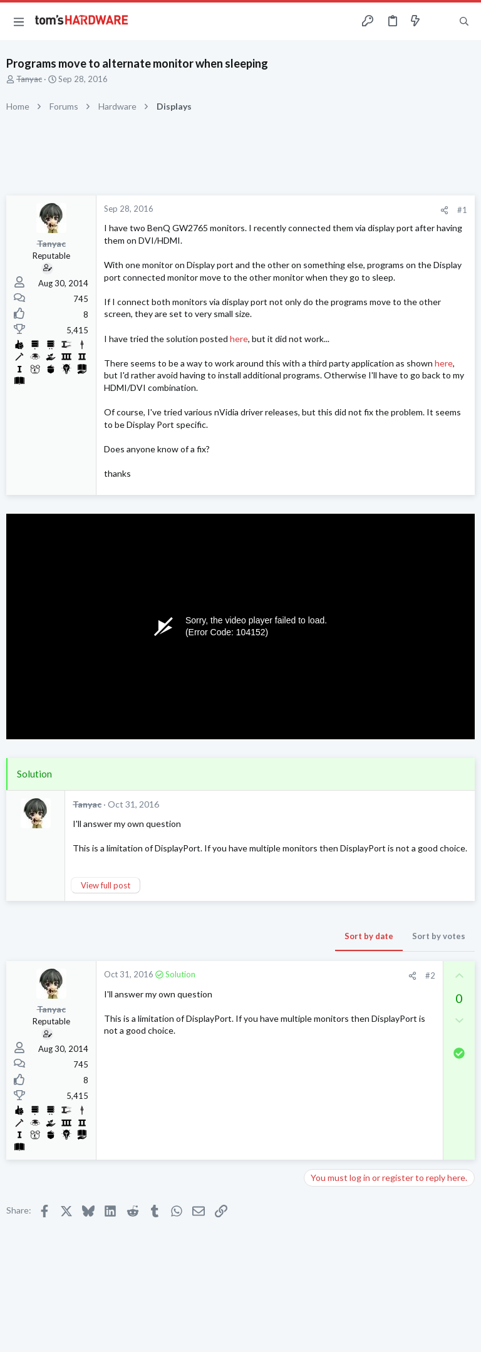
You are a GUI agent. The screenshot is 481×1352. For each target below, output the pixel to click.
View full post (105, 885)
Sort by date (368, 936)
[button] (18, 21)
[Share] (444, 210)
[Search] (464, 22)
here (239, 338)
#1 (462, 210)
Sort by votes (438, 936)
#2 (430, 975)
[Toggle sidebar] (439, 21)
